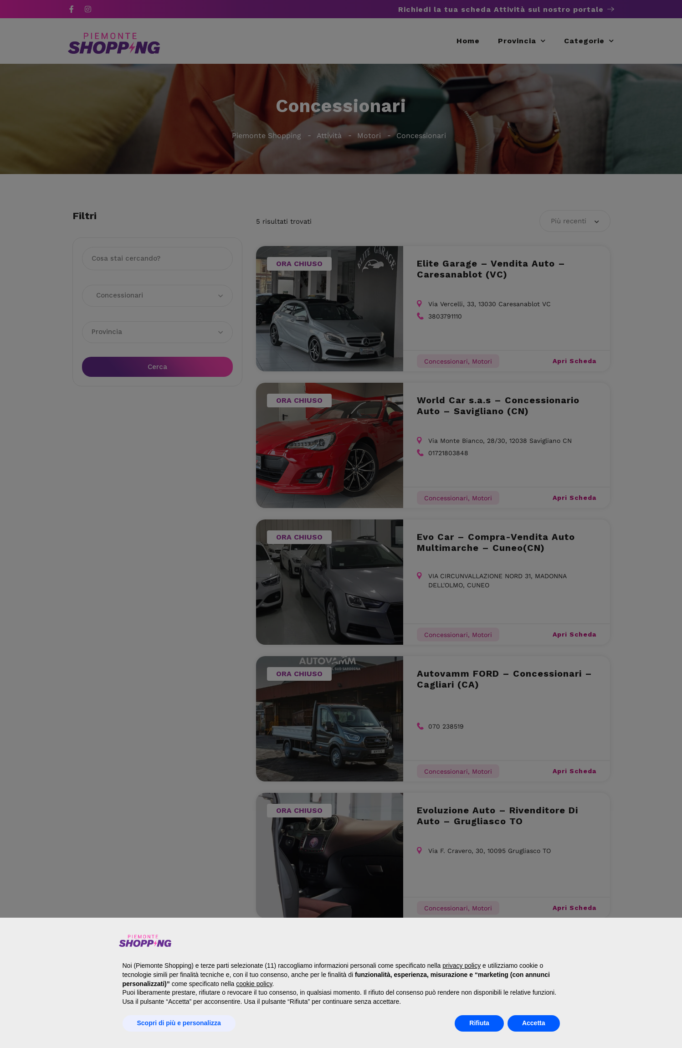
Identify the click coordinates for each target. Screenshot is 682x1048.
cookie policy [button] (254, 983)
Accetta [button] (533, 1023)
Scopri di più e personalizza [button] (179, 1023)
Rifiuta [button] (479, 1023)
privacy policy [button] (461, 965)
